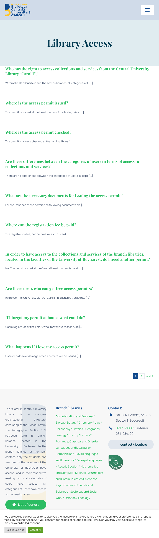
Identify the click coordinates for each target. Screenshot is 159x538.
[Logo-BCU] (17, 5)
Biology (60, 422)
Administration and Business (75, 416)
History (73, 435)
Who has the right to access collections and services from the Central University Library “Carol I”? (77, 71)
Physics (78, 429)
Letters (85, 435)
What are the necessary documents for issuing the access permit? (64, 195)
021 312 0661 (125, 428)
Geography (92, 429)
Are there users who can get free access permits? (49, 288)
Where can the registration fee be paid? (40, 224)
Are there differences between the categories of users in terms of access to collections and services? (72, 164)
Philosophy (63, 429)
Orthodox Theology (77, 498)
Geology (61, 435)
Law (97, 422)
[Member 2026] (116, 456)
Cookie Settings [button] (15, 529)
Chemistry (86, 422)
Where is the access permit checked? (38, 132)
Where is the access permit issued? (36, 103)
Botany (71, 422)
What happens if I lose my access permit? (42, 346)
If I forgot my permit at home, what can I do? (45, 317)
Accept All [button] (35, 529)
